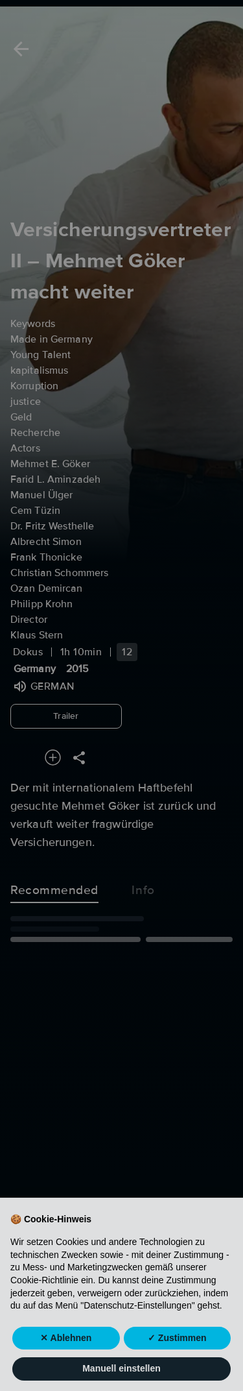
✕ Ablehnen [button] (65, 1362)
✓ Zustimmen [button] (177, 1362)
